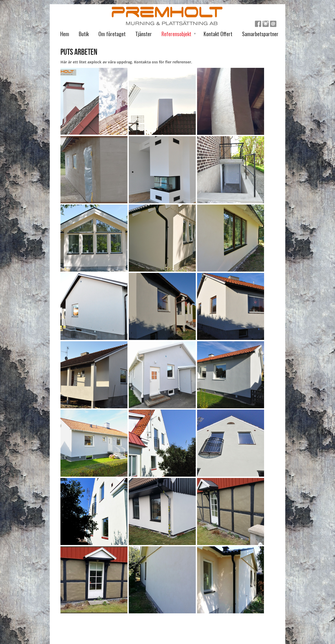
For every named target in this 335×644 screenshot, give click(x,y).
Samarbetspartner (260, 34)
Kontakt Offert (218, 34)
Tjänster (143, 34)
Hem (64, 34)
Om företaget (112, 34)
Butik (84, 34)
